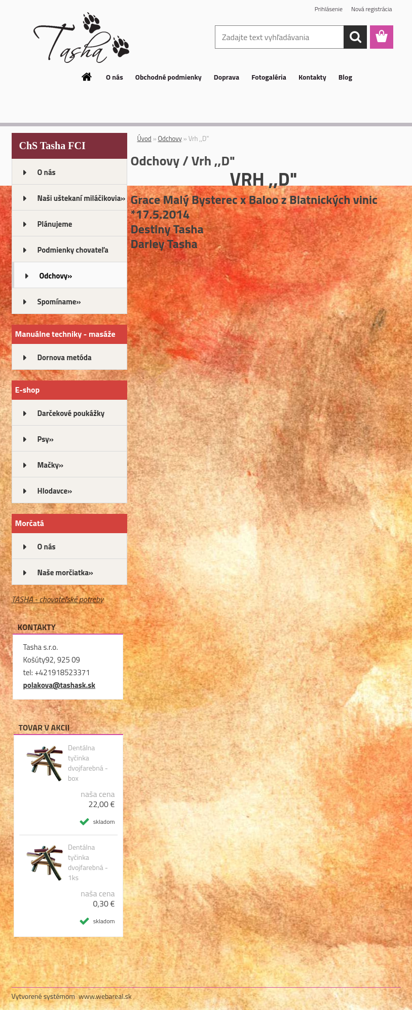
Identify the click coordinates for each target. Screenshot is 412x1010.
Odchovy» (56, 276)
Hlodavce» (55, 491)
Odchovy (170, 138)
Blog (345, 77)
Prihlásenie (329, 9)
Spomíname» (59, 301)
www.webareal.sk (105, 996)
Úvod (144, 138)
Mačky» (51, 465)
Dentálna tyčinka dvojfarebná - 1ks (88, 862)
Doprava (226, 77)
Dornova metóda (65, 357)
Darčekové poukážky (71, 413)
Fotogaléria (268, 77)
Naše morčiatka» (65, 572)
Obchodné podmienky (168, 77)
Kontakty (312, 77)
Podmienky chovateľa (73, 250)
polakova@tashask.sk (59, 685)
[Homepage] (87, 76)
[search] (355, 37)
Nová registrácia (371, 9)
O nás (114, 77)
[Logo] (81, 37)
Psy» (46, 439)
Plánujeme (55, 224)
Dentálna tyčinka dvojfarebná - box (88, 763)
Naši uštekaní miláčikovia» (82, 198)
